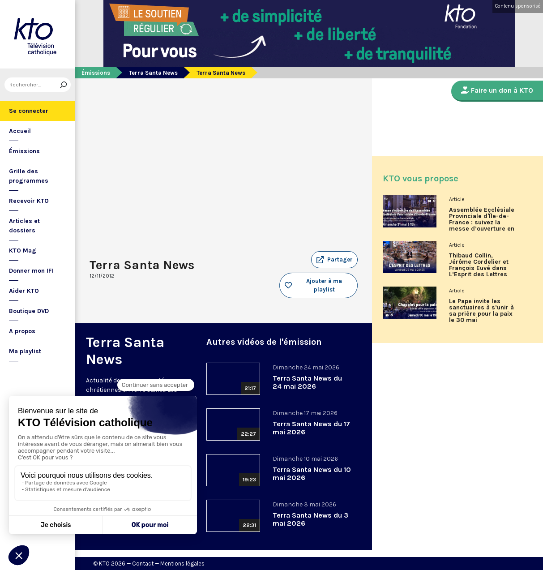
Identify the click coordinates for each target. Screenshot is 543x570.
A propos (22, 331)
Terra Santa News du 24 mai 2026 (307, 382)
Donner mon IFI (31, 270)
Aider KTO (24, 291)
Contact (143, 563)
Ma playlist (25, 351)
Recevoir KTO (29, 201)
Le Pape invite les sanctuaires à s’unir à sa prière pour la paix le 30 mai (481, 310)
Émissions (24, 151)
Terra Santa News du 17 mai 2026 (311, 428)
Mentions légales (182, 563)
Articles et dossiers (24, 225)
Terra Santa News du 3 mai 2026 (310, 519)
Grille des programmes (28, 175)
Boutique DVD (29, 311)
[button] (334, 259)
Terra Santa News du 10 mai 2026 (312, 473)
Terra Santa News (153, 72)
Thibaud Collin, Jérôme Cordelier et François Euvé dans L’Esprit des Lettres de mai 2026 (479, 268)
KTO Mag (22, 250)
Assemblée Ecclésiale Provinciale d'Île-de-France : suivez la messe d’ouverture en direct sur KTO (481, 222)
